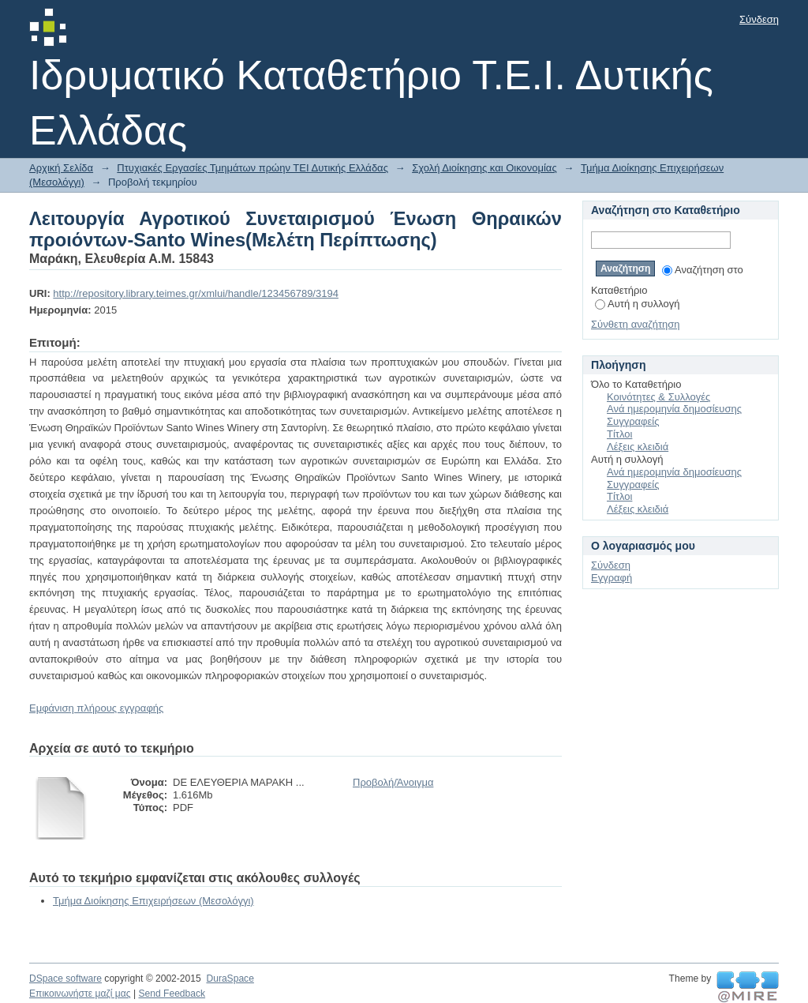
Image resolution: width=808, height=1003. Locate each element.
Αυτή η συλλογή (637, 304)
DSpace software (65, 978)
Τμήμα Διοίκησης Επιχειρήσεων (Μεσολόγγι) (153, 901)
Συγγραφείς (633, 421)
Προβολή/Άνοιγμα (393, 782)
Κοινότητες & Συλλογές (658, 397)
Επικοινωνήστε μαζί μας (80, 993)
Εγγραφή (611, 578)
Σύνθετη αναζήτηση (635, 324)
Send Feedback (171, 993)
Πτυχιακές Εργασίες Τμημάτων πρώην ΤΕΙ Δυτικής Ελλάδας (252, 168)
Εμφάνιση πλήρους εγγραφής (96, 708)
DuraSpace (229, 978)
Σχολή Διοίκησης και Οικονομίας (484, 168)
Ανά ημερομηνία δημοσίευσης (674, 409)
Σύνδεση (759, 19)
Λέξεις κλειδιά (637, 447)
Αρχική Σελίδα (61, 168)
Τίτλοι (619, 434)
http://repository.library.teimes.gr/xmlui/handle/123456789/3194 (196, 293)
